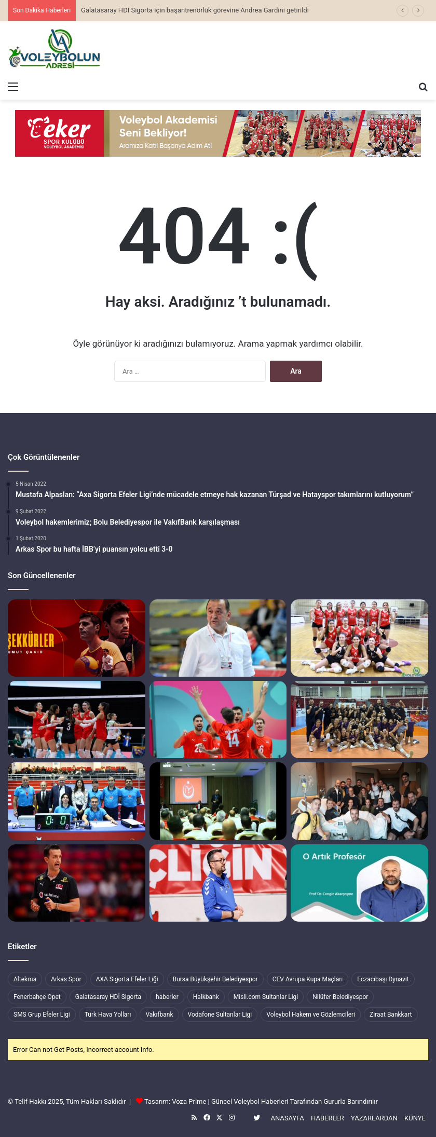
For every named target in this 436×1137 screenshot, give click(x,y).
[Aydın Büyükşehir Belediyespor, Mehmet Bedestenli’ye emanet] (218, 638)
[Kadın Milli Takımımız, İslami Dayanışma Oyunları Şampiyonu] (76, 719)
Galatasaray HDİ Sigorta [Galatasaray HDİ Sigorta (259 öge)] (108, 997)
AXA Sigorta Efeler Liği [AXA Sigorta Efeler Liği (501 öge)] (127, 979)
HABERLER (327, 1118)
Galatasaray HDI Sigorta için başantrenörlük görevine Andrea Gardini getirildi (195, 10)
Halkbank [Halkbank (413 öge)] (206, 997)
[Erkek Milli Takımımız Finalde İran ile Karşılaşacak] (218, 719)
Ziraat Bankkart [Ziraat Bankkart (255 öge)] (391, 1014)
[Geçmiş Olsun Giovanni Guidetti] (359, 801)
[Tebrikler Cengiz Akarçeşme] (359, 883)
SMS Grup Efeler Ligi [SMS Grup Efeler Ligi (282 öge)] (41, 1014)
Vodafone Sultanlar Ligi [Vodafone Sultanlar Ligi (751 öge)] (220, 1014)
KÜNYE (415, 1118)
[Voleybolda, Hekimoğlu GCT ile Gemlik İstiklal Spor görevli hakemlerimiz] (76, 801)
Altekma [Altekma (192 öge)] (24, 979)
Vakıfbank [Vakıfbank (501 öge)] (159, 1014)
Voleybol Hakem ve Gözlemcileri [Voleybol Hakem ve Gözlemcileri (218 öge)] (310, 1014)
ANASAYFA (287, 1118)
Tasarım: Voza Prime (175, 1101)
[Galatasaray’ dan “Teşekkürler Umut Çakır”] (76, 638)
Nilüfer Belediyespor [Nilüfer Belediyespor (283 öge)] (340, 997)
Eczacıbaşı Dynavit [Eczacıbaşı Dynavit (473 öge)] (382, 979)
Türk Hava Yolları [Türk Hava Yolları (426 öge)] (108, 1014)
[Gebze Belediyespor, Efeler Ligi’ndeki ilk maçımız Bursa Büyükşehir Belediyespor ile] (218, 883)
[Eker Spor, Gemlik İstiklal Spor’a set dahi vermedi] (359, 638)
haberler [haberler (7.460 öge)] (167, 997)
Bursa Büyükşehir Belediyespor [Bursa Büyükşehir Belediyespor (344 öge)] (215, 979)
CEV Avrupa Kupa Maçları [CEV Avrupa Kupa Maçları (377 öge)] (307, 979)
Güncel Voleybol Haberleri (249, 1101)
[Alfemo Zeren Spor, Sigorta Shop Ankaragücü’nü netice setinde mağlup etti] (359, 719)
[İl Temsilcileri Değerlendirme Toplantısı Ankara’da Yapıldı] (218, 801)
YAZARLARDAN (374, 1118)
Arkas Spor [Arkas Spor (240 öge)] (66, 979)
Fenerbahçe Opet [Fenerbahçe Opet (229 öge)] (37, 997)
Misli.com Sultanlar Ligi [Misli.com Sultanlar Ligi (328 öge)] (266, 997)
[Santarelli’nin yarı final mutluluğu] (76, 883)
